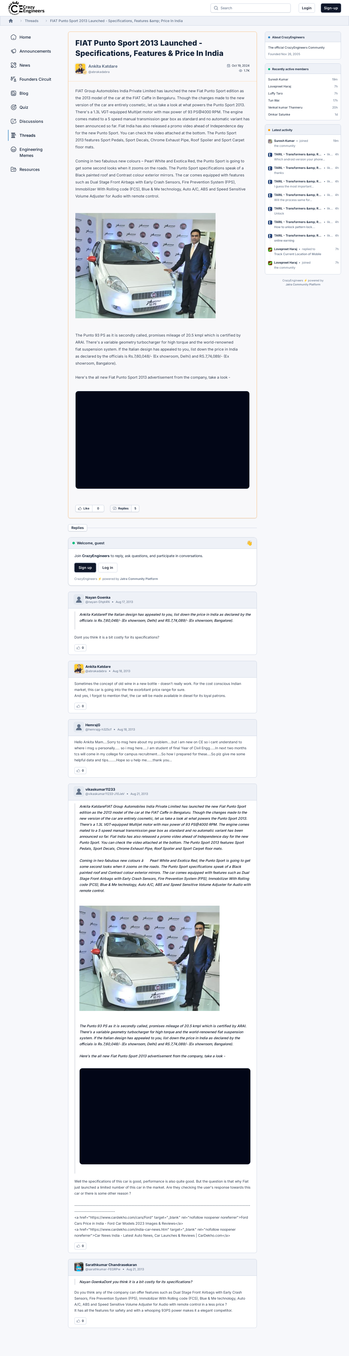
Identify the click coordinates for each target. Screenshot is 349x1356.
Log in (107, 567)
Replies (121, 508)
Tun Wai (273, 100)
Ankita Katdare (103, 66)
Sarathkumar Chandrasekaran (111, 1265)
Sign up (85, 567)
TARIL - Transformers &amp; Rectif (298, 154)
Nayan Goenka (97, 597)
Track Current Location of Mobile (297, 254)
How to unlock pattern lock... (294, 227)
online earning (284, 240)
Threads (32, 21)
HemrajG (92, 725)
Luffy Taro (275, 93)
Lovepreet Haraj (279, 86)
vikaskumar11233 (100, 789)
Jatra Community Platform (139, 579)
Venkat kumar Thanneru (285, 107)
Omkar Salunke (279, 114)
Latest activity (282, 130)
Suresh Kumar (278, 79)
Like (83, 508)
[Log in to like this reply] (80, 647)
